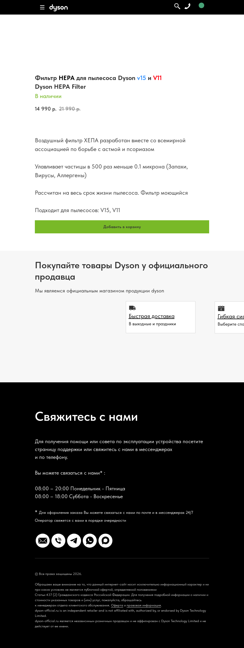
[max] (105, 541)
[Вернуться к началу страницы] (16, 631)
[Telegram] (74, 541)
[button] (152, 316)
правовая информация (144, 605)
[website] (43, 541)
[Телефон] (58, 541)
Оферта (117, 605)
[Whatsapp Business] (90, 541)
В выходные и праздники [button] (152, 323)
